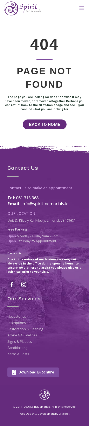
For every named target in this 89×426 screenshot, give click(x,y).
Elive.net (64, 413)
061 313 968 (27, 197)
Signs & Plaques (19, 341)
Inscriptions (16, 323)
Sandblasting (17, 347)
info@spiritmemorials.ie (44, 203)
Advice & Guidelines (22, 335)
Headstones (16, 316)
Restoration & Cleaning (25, 329)
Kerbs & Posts (18, 354)
